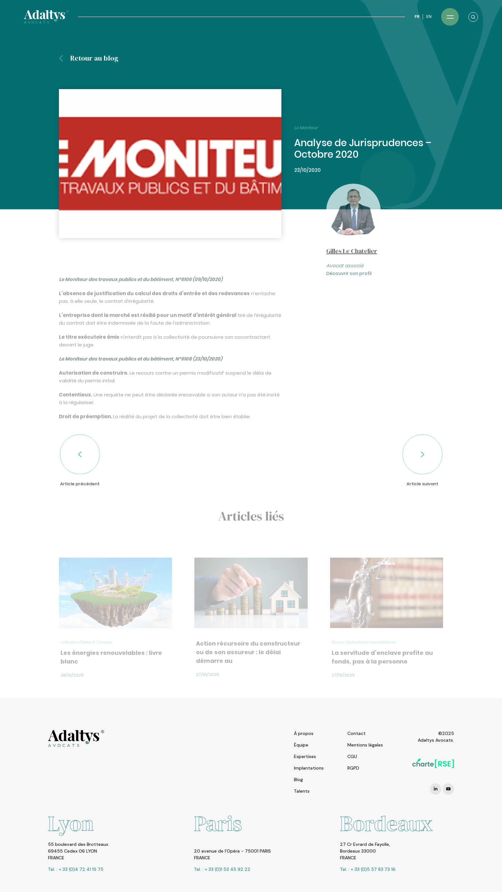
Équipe (301, 745)
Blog (298, 779)
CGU (352, 756)
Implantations (309, 768)
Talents (302, 791)
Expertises (305, 756)
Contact (356, 733)
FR (417, 16)
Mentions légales (365, 745)
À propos (303, 733)
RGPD (353, 768)
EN (429, 16)
